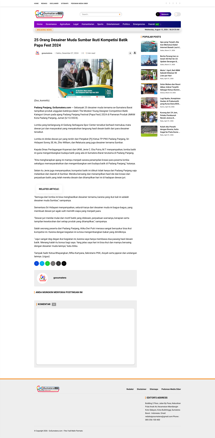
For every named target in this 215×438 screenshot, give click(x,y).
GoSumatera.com (55, 431)
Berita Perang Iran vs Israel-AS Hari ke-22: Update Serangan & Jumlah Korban (169, 59)
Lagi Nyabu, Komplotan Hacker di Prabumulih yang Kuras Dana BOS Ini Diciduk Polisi (170, 101)
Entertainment (113, 24)
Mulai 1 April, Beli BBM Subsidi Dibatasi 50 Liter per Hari (170, 73)
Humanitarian (88, 24)
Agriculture (65, 24)
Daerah (153, 24)
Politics (126, 24)
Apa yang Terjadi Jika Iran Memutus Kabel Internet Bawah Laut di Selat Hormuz (170, 45)
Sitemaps (64, 3)
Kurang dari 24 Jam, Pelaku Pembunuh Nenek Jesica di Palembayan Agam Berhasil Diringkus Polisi (169, 115)
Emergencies (139, 24)
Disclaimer (54, 3)
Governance (51, 24)
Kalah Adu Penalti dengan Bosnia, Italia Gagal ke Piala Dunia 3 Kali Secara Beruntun (170, 130)
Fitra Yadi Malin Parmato (73, 431)
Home (36, 3)
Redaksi (44, 3)
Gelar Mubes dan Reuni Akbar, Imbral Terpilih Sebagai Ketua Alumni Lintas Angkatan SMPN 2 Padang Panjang (170, 87)
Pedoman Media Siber (79, 3)
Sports (100, 24)
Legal (75, 24)
